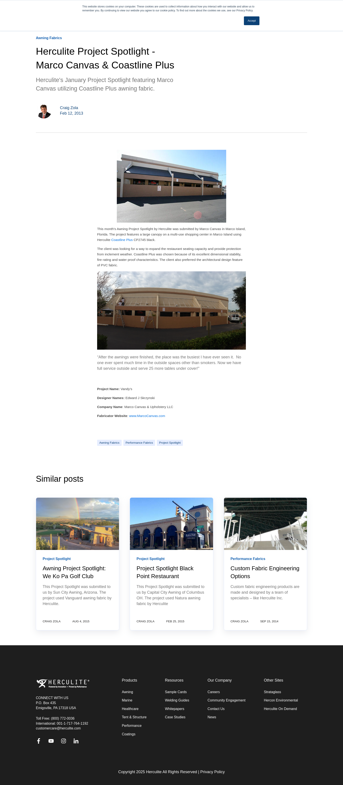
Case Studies (175, 717)
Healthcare (130, 709)
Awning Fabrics (109, 442)
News (212, 717)
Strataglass (272, 692)
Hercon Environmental (281, 700)
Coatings (128, 734)
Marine (127, 700)
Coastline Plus (122, 240)
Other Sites (273, 680)
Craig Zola (69, 108)
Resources (174, 680)
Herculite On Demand (280, 709)
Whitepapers (174, 709)
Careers (214, 692)
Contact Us (216, 709)
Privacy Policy (212, 772)
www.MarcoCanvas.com (147, 416)
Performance (132, 725)
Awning (127, 692)
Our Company (220, 680)
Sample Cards (176, 692)
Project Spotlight (169, 442)
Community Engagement (226, 700)
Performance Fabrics (139, 442)
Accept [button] (252, 20)
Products (129, 680)
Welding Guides (177, 700)
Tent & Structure (134, 717)
